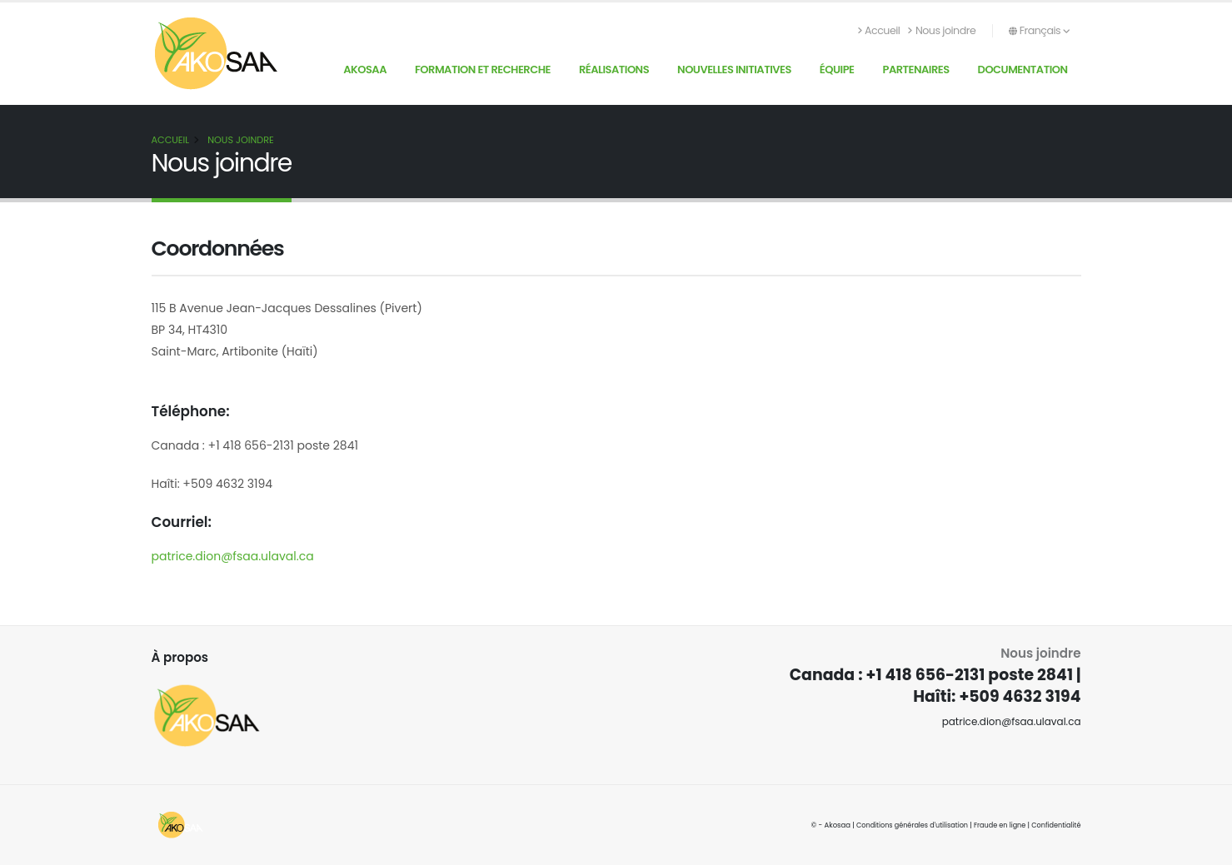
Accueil (879, 30)
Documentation (1023, 69)
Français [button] (1039, 30)
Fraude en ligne (996, 825)
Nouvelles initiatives (734, 69)
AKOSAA (365, 69)
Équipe (837, 69)
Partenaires (915, 69)
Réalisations (614, 69)
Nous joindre (941, 30)
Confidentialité (1054, 825)
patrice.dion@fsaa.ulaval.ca (233, 556)
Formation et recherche (483, 69)
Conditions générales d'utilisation (904, 825)
